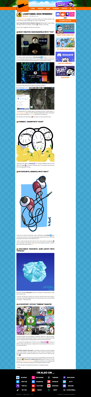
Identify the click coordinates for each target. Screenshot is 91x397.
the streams (32, 114)
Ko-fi (70, 381)
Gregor (26, 16)
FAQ (32, 394)
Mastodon (70, 377)
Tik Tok (24, 390)
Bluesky (24, 377)
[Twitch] (67, 14)
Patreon (56, 8)
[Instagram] (72, 14)
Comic (33, 8)
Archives (55, 386)
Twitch (64, 8)
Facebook (39, 381)
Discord (71, 386)
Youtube (40, 386)
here (32, 244)
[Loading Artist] (22, 6)
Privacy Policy (26, 394)
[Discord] (58, 14)
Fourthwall (71, 390)
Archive (40, 8)
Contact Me (18, 394)
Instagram (39, 377)
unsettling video (50, 57)
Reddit (39, 390)
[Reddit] (62, 14)
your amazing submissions (27, 361)
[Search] (70, 8)
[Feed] (75, 8)
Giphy (55, 390)
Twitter (24, 381)
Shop (48, 8)
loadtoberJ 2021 (20, 19)
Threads (55, 377)
